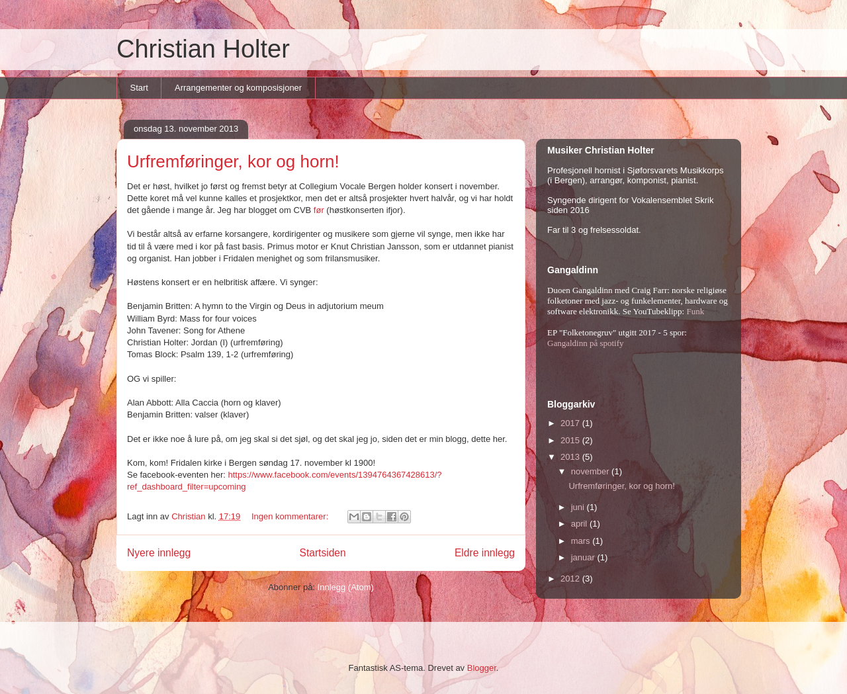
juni (579, 507)
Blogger (481, 668)
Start (139, 88)
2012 (571, 579)
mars (582, 541)
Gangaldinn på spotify (585, 343)
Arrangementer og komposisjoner (238, 88)
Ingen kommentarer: (291, 516)
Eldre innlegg (485, 552)
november (591, 471)
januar (584, 557)
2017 (571, 423)
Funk (695, 311)
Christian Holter (203, 49)
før (319, 210)
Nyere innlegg (159, 552)
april (580, 524)
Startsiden (322, 552)
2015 (571, 440)
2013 (571, 457)
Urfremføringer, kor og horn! (233, 161)
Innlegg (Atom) (346, 587)
